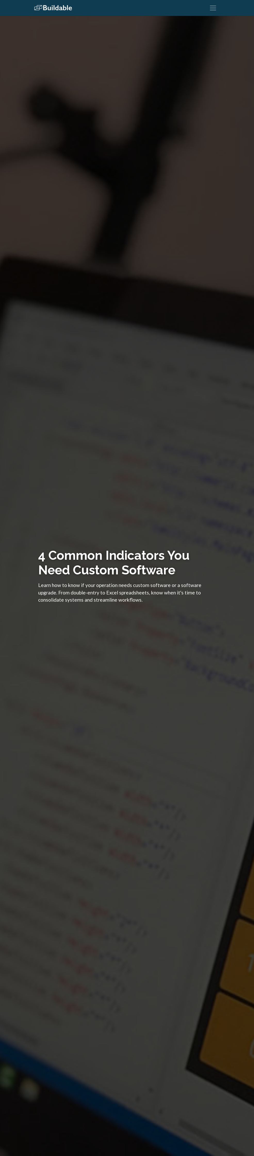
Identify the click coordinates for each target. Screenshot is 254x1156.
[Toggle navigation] (213, 8)
